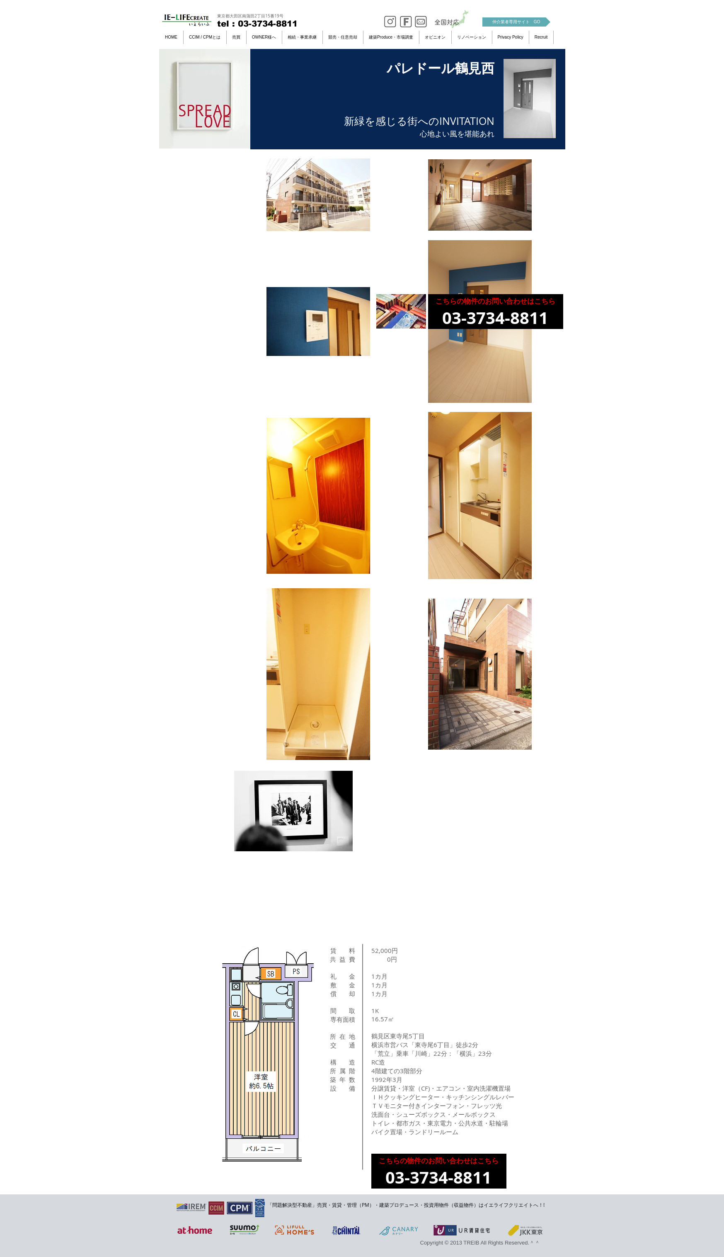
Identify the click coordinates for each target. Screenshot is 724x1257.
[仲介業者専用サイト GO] (516, 22)
